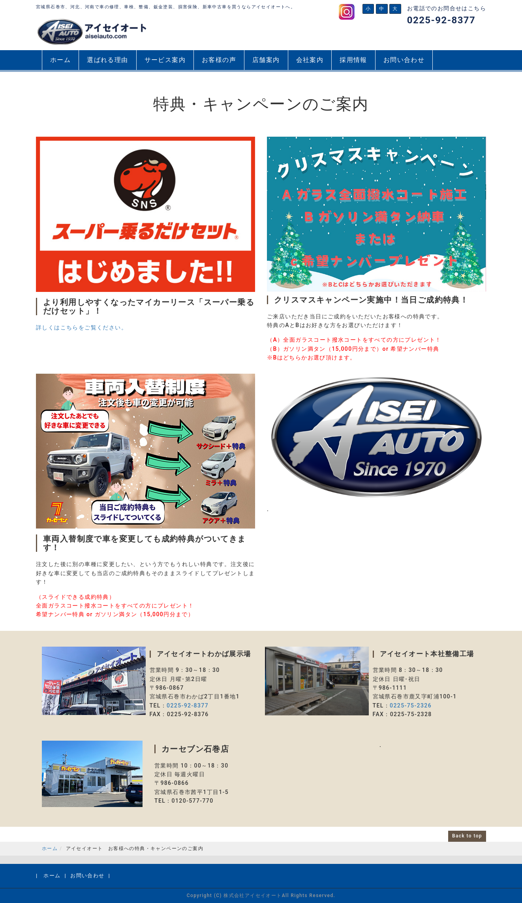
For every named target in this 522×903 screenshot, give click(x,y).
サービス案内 (165, 60)
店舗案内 (266, 60)
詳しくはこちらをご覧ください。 (81, 327)
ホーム (60, 60)
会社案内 (310, 60)
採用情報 (353, 60)
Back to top (467, 836)
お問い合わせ (403, 60)
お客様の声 (219, 60)
